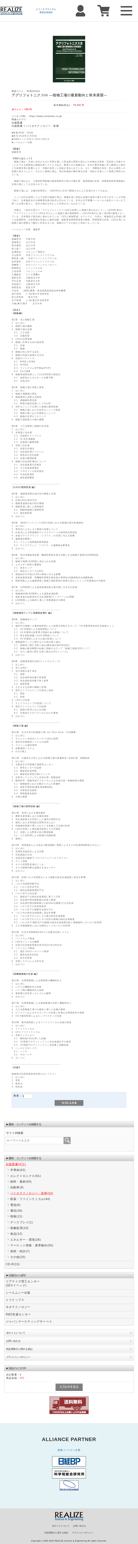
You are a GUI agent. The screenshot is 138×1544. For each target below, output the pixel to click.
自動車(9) (17, 1187)
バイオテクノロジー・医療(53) (31, 1193)
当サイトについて (15, 1332)
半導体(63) (18, 1170)
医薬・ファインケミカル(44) (30, 1199)
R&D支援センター (18, 1314)
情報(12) (16, 1216)
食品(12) (16, 1233)
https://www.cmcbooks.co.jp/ (45, 116)
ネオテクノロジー (18, 1307)
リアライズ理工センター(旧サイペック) (23, 1283)
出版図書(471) (16, 1164)
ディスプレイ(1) (21, 1222)
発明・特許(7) (20, 1251)
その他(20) (18, 1257)
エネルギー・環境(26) (25, 1239)
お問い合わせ (13, 1340)
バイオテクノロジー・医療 (42, 125)
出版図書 (17, 122)
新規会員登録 (46, 12)
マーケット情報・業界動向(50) (31, 1245)
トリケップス (15, 1299)
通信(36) (16, 1210)
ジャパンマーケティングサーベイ (29, 1321)
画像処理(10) (19, 1228)
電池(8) (15, 1204)
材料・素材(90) (21, 1181)
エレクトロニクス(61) (25, 1175)
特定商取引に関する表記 (19, 1349)
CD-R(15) (13, 1264)
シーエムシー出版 (18, 1292)
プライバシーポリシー (18, 1357)
